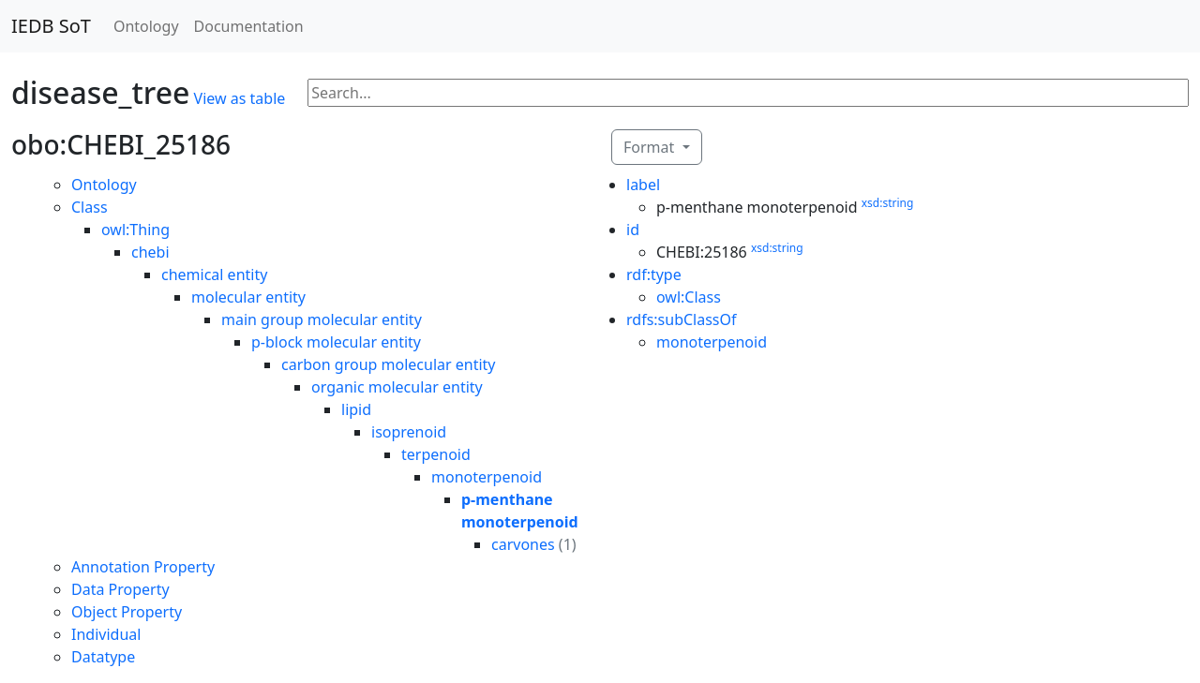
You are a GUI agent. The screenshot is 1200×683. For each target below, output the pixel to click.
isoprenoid (408, 432)
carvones (523, 544)
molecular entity (248, 297)
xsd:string (888, 203)
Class (89, 207)
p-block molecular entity (336, 342)
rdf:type (654, 274)
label (643, 184)
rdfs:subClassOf (681, 319)
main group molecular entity (321, 319)
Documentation (249, 26)
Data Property (120, 589)
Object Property (126, 611)
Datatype (103, 656)
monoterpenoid (486, 477)
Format (650, 147)
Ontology (146, 26)
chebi (150, 252)
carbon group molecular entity (388, 364)
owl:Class (688, 297)
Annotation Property (143, 567)
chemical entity (214, 274)
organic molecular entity (397, 387)
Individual (106, 634)
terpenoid (436, 454)
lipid (356, 409)
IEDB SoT (51, 25)
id (632, 229)
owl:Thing (135, 229)
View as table (240, 98)
